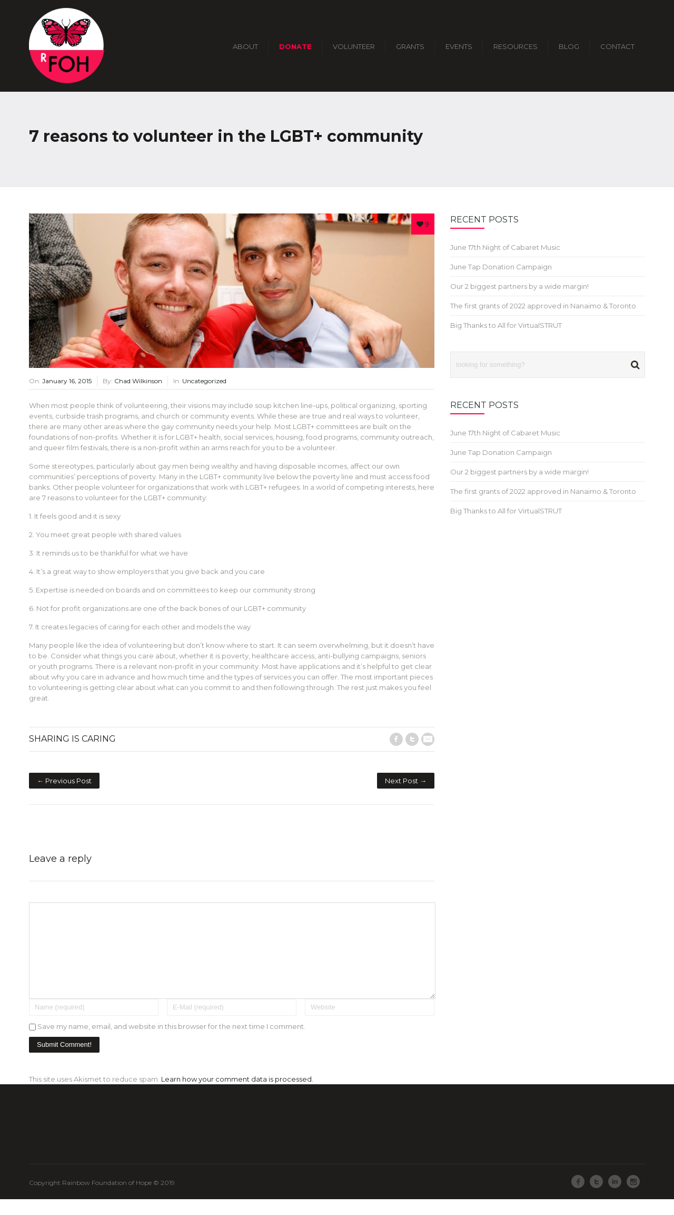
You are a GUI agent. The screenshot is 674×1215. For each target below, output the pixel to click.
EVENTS (458, 46)
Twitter (412, 739)
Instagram (633, 1197)
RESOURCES (515, 46)
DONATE (295, 46)
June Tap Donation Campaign (501, 267)
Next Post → (406, 780)
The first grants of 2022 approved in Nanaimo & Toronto (543, 306)
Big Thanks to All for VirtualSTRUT (506, 325)
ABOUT (245, 46)
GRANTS (410, 46)
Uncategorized (204, 381)
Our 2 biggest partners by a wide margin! (519, 286)
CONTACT (617, 46)
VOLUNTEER (354, 46)
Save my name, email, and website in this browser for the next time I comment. (171, 1042)
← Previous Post (64, 780)
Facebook (396, 739)
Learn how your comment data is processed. (237, 1095)
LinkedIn (614, 1197)
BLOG (569, 46)
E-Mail (427, 739)
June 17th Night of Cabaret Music (505, 247)
